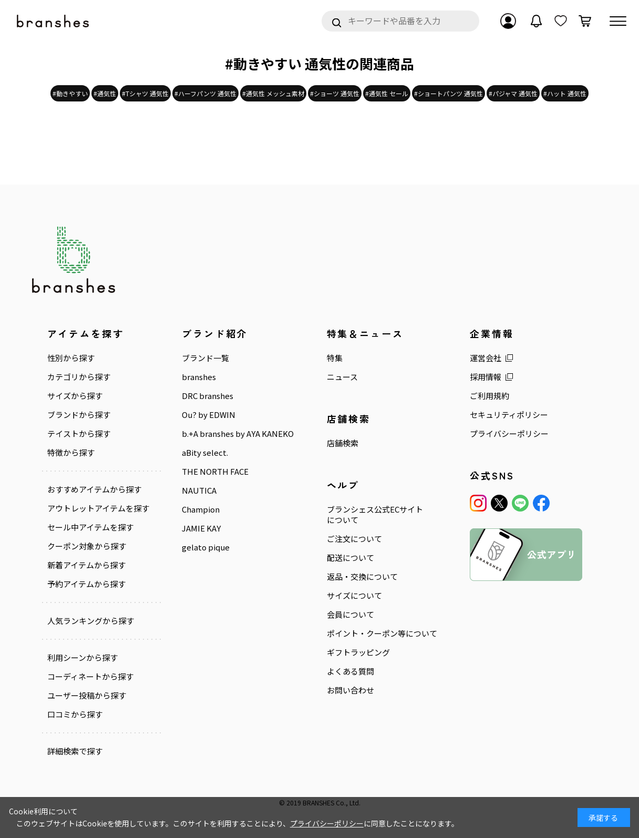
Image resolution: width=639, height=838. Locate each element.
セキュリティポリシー (509, 415)
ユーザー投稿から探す (86, 695)
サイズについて (354, 595)
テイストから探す (78, 433)
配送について (350, 558)
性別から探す (71, 358)
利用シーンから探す (82, 657)
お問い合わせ (350, 690)
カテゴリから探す (78, 377)
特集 (335, 358)
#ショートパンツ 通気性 (448, 93)
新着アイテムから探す (86, 565)
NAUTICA (199, 490)
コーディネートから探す (90, 676)
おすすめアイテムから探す (94, 489)
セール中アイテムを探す (90, 527)
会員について (350, 614)
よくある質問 (350, 671)
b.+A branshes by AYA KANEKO (238, 433)
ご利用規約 (489, 396)
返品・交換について (362, 576)
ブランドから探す (78, 415)
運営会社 (485, 358)
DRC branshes (207, 396)
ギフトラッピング (358, 652)
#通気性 (105, 93)
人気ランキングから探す (90, 621)
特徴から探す (71, 452)
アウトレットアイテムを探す (98, 508)
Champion (201, 509)
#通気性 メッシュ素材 (273, 93)
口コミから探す (74, 714)
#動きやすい (70, 93)
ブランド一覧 (205, 358)
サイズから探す (74, 396)
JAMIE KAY (201, 528)
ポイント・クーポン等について (382, 633)
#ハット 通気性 (564, 93)
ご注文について (354, 539)
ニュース (342, 377)
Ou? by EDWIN (208, 415)
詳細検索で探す (74, 751)
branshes (199, 377)
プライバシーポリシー (509, 433)
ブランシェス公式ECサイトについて (375, 514)
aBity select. (205, 452)
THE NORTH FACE (215, 471)
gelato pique (206, 547)
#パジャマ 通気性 (513, 93)
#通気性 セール (386, 93)
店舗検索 (342, 443)
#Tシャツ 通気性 (145, 93)
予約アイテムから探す (86, 584)
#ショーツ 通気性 (334, 93)
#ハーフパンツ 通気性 (205, 93)
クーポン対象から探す (86, 546)
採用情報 (485, 377)
